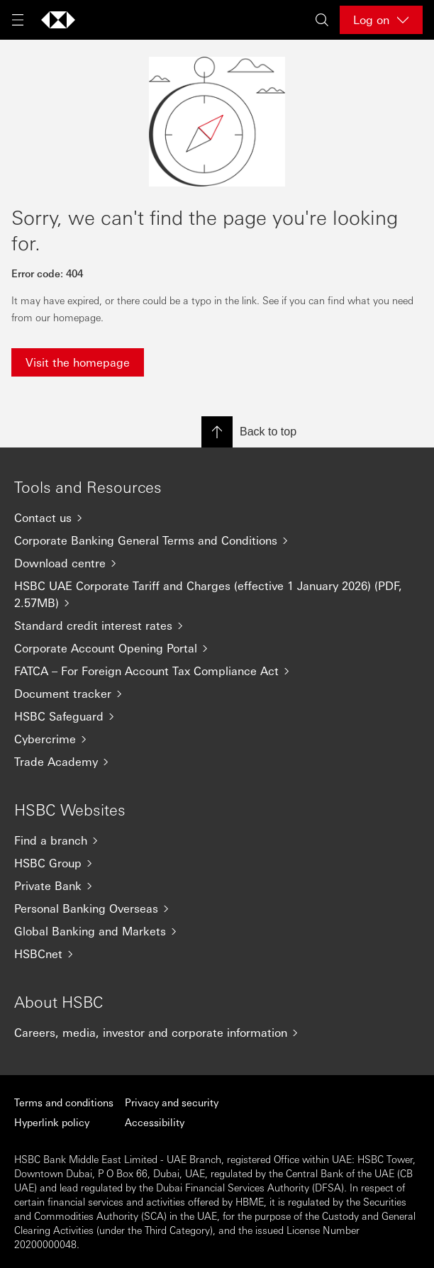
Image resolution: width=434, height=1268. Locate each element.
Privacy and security (171, 1102)
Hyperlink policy (51, 1122)
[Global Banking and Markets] (217, 931)
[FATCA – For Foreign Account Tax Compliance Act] (217, 670)
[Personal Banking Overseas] (217, 908)
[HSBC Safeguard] (217, 716)
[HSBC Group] (217, 863)
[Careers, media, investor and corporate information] (217, 1032)
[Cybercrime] (217, 738)
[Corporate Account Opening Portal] (217, 648)
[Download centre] (217, 563)
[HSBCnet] (217, 953)
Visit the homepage (78, 362)
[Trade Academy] (217, 761)
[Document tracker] (217, 693)
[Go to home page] (58, 19)
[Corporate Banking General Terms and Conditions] (217, 540)
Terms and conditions (63, 1102)
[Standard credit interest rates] (217, 625)
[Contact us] (217, 517)
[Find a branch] (217, 840)
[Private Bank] (217, 885)
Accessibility (154, 1122)
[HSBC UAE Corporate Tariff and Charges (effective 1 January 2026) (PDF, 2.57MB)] (217, 594)
